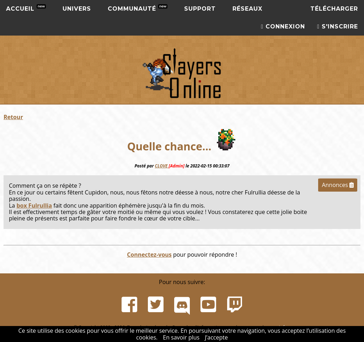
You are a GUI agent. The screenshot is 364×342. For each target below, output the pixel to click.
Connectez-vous (149, 254)
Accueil (26, 8)
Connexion (283, 26)
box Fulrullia (34, 205)
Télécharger (334, 8)
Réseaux (247, 8)
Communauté (137, 8)
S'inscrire (337, 26)
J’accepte (216, 337)
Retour (13, 117)
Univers (77, 8)
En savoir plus (181, 337)
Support (200, 8)
